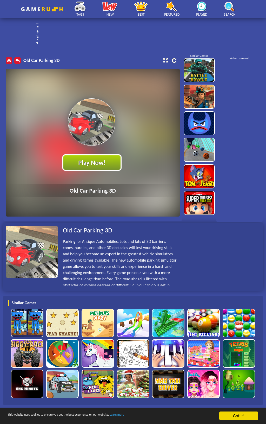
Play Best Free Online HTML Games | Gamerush (42, 9)
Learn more (162, 416)
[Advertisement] (135, 34)
